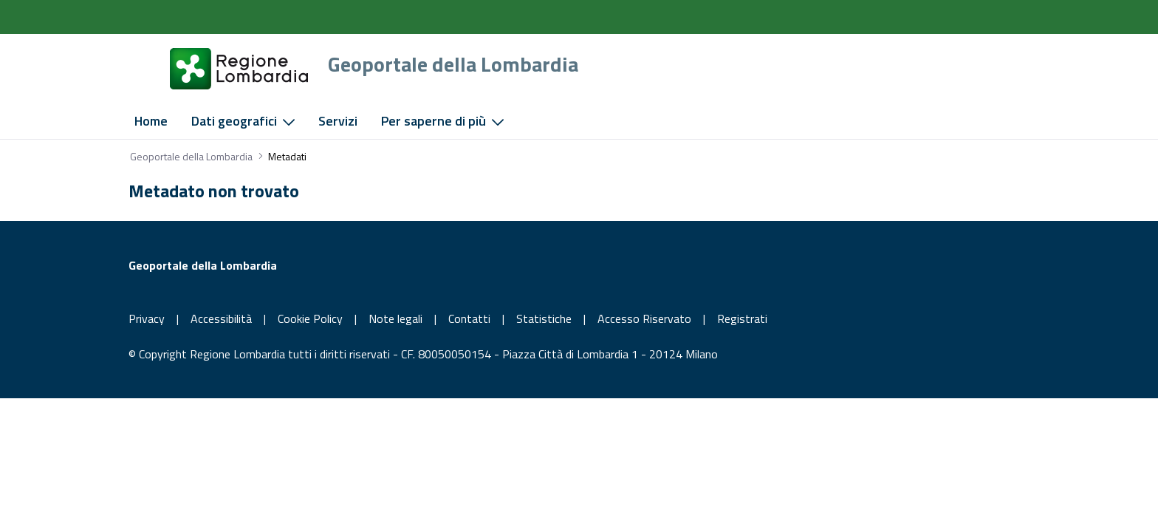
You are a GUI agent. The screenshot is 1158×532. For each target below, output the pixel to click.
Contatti (469, 318)
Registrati (742, 318)
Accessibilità (221, 318)
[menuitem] (151, 121)
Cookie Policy (310, 318)
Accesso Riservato (644, 318)
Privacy (147, 318)
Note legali (395, 318)
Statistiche (544, 318)
